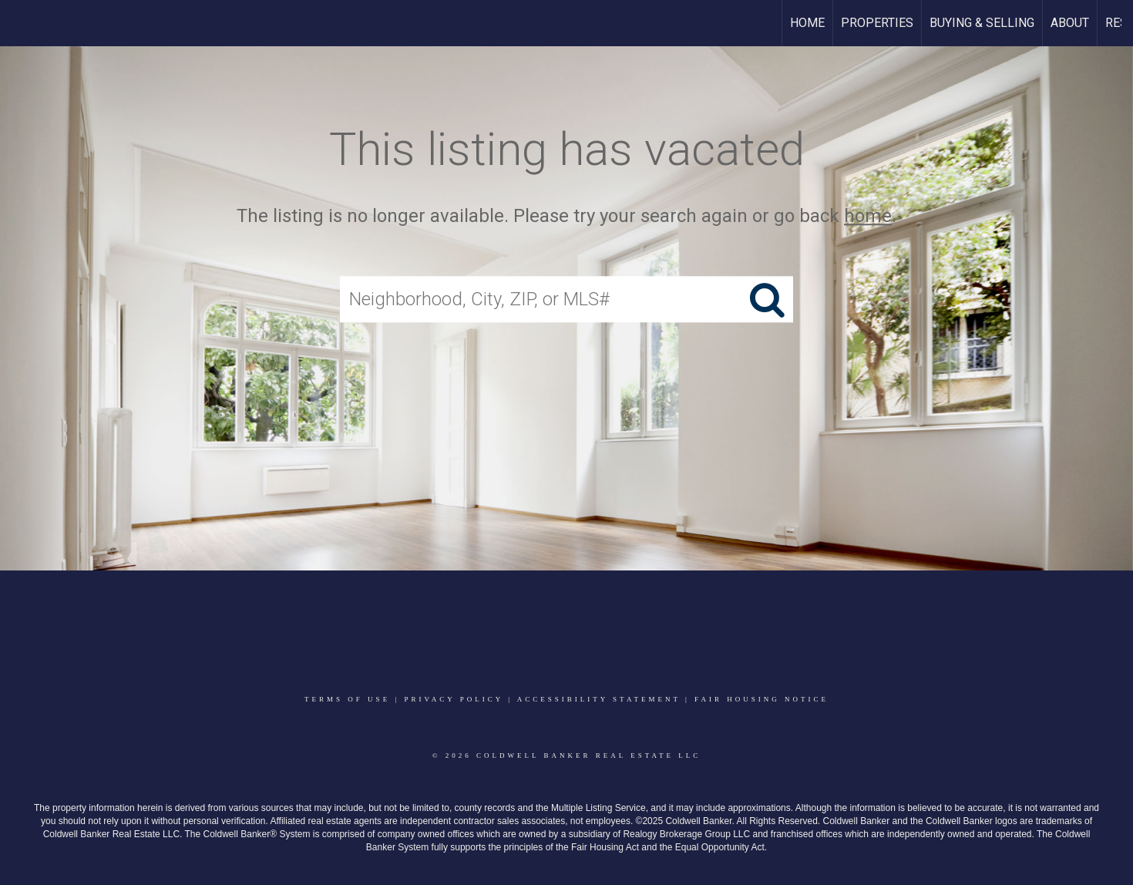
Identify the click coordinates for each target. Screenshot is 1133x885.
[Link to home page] (20, 23)
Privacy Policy (453, 699)
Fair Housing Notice (761, 699)
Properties (877, 22)
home (868, 216)
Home (807, 22)
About (1070, 22)
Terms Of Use (347, 699)
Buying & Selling (982, 22)
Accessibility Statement (599, 699)
